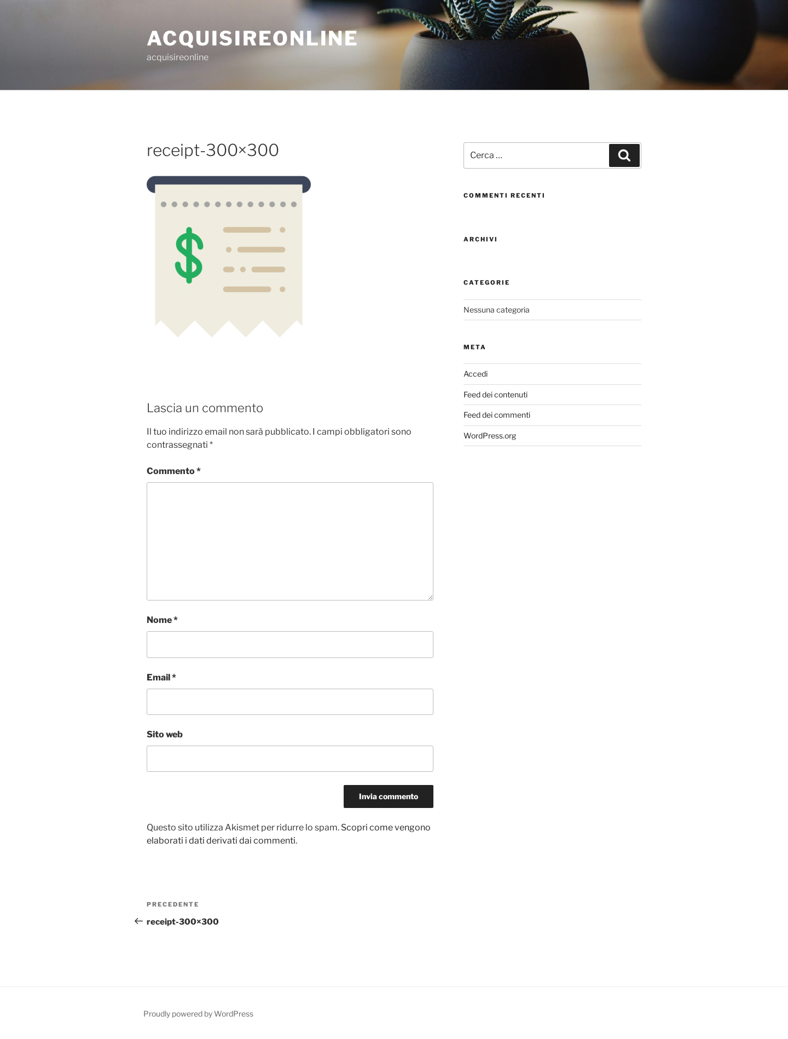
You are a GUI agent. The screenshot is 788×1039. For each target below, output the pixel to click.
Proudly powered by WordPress (198, 1013)
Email (161, 677)
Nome (162, 620)
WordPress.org (489, 435)
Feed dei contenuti (495, 394)
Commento (174, 471)
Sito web (165, 734)
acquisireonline (253, 38)
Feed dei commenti (496, 414)
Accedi (475, 373)
